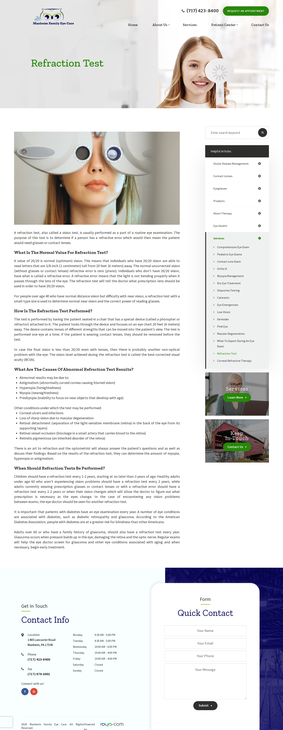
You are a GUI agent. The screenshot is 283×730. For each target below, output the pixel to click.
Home (133, 25)
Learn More (235, 397)
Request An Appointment (245, 11)
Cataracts (223, 297)
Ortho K (222, 269)
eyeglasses (220, 188)
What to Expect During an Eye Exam (237, 343)
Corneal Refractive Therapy (235, 361)
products (219, 201)
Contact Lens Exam (230, 261)
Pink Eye (223, 326)
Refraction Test (227, 353)
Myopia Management (231, 276)
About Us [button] (159, 25)
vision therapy (223, 213)
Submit (204, 705)
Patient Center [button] (223, 25)
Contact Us (260, 25)
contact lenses (223, 176)
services (219, 238)
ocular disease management (232, 163)
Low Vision (224, 312)
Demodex (223, 319)
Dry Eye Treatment (230, 283)
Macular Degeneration (232, 333)
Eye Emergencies (228, 305)
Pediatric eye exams (231, 254)
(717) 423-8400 (200, 11)
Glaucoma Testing (229, 290)
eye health (220, 226)
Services (190, 25)
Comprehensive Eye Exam (234, 247)
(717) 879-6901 (41, 674)
